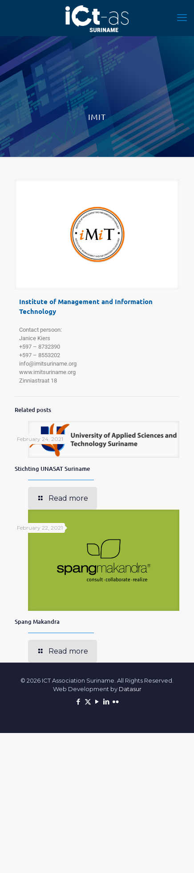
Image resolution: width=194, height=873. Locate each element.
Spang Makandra (37, 622)
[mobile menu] (182, 17)
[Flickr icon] (116, 701)
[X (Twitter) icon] (88, 701)
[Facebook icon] (78, 701)
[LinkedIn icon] (106, 701)
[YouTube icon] (97, 701)
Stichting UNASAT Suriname (52, 469)
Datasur (130, 688)
